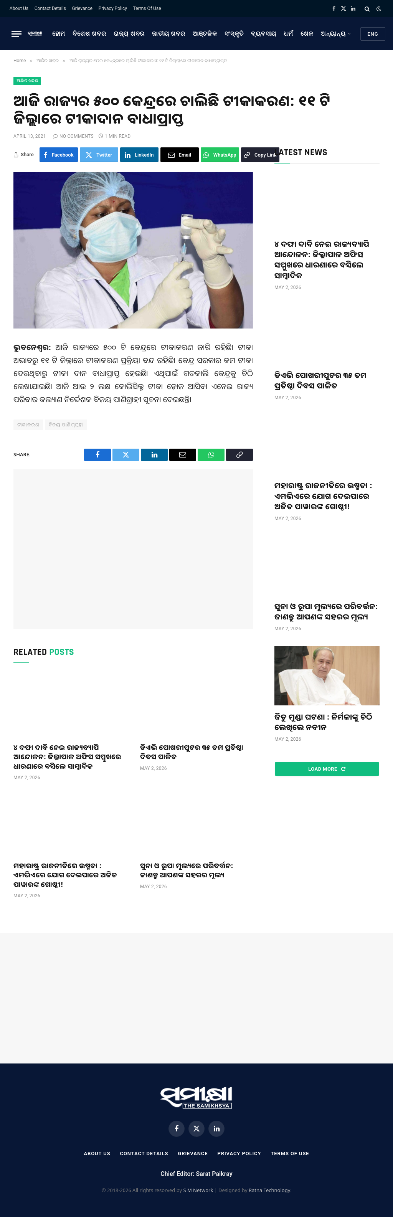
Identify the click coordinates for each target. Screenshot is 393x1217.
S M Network (198, 1190)
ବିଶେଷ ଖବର (89, 33)
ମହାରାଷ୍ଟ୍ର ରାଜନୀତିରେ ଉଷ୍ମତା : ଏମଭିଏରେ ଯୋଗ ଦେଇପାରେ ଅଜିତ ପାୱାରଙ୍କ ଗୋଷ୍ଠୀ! (65, 875)
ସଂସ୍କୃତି (234, 33)
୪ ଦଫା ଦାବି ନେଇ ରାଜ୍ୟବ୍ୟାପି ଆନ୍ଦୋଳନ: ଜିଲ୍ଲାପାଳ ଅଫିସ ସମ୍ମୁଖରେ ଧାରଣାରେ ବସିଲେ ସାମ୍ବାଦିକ (67, 757)
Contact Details (50, 8)
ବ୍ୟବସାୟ (263, 33)
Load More (326, 769)
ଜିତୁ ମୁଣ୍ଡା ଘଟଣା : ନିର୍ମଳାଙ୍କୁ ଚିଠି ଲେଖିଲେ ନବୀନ (323, 722)
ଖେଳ (307, 33)
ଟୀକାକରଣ (28, 425)
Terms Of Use (147, 8)
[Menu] (16, 34)
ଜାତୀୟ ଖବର (168, 33)
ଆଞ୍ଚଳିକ (205, 33)
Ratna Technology (269, 1190)
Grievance (82, 8)
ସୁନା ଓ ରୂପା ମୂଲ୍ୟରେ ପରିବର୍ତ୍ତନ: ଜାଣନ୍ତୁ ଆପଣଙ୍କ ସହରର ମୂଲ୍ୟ (186, 870)
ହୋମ (59, 33)
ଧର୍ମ (288, 33)
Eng (372, 34)
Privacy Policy (113, 8)
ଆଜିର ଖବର (27, 80)
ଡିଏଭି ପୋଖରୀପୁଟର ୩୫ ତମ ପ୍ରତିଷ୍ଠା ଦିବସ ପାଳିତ (191, 752)
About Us (19, 8)
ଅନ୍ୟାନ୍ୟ (333, 33)
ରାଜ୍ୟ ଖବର (129, 33)
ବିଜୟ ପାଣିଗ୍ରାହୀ (66, 425)
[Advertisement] (133, 549)
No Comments (73, 136)
